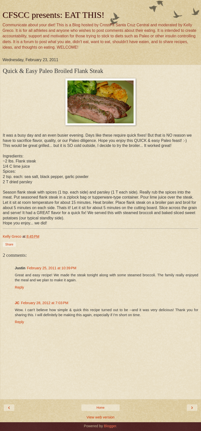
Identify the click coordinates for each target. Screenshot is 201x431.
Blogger (110, 426)
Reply (19, 287)
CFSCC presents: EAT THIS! (54, 15)
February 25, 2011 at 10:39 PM (51, 268)
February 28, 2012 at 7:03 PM (44, 303)
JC (17, 303)
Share (9, 244)
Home (100, 407)
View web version (100, 417)
